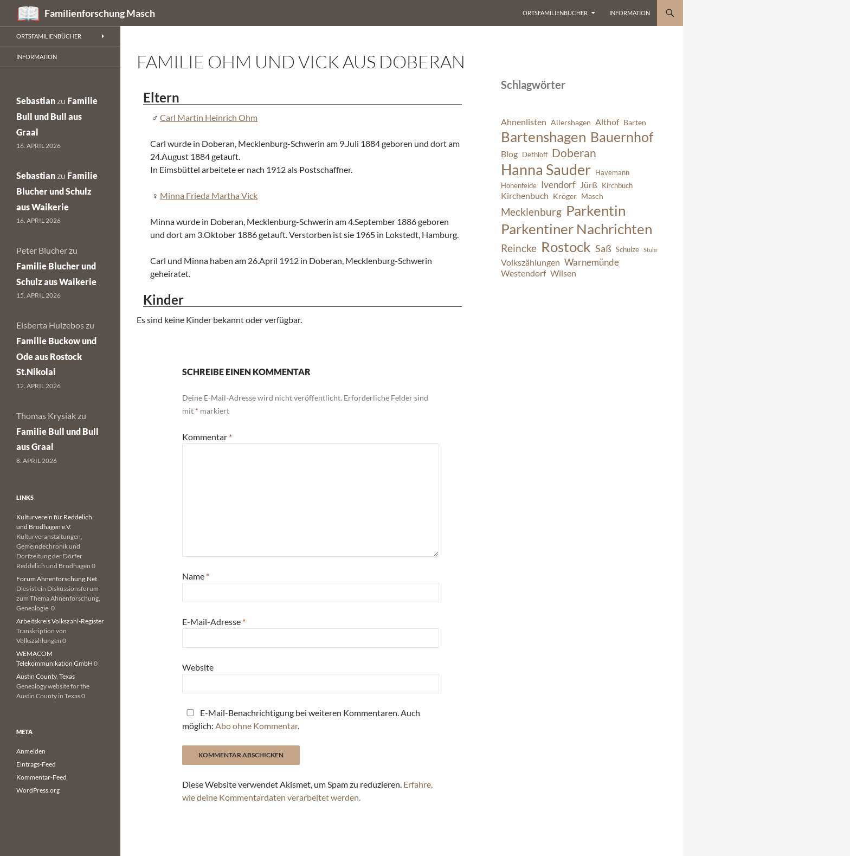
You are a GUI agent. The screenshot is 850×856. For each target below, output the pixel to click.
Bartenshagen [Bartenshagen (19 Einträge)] (543, 136)
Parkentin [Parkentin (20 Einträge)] (596, 210)
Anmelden (31, 751)
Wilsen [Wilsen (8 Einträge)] (563, 273)
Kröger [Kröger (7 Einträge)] (565, 196)
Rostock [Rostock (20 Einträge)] (566, 246)
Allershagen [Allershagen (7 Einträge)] (571, 122)
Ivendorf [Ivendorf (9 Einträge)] (558, 184)
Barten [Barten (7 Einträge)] (634, 122)
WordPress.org (38, 790)
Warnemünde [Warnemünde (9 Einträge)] (591, 262)
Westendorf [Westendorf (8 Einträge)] (523, 273)
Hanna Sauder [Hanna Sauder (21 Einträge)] (546, 169)
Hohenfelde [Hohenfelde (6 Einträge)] (519, 186)
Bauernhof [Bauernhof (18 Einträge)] (621, 136)
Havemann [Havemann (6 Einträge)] (612, 173)
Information (629, 12)
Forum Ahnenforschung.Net (56, 579)
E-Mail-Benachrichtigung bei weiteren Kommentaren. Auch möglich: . (301, 719)
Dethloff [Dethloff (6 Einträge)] (535, 155)
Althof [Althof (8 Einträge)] (607, 122)
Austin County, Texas (45, 676)
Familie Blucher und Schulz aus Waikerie (57, 191)
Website (198, 667)
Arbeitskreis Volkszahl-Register (60, 621)
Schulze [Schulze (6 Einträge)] (627, 250)
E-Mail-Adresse (214, 621)
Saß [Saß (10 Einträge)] (603, 248)
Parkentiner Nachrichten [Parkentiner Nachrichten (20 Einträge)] (576, 228)
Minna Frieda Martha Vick (208, 195)
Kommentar (207, 437)
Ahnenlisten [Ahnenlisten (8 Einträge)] (523, 122)
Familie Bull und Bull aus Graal (57, 116)
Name (195, 576)
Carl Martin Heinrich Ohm (208, 117)
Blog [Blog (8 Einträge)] (509, 154)
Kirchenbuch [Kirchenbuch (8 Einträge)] (525, 196)
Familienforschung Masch (99, 13)
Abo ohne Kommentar (256, 725)
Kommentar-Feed (41, 777)
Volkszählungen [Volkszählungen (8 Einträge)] (530, 262)
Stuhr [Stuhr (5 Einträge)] (650, 249)
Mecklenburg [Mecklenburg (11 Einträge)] (531, 211)
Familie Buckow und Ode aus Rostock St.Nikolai (56, 356)
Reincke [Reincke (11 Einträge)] (519, 248)
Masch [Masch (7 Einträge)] (592, 196)
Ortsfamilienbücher (555, 12)
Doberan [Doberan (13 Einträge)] (574, 153)
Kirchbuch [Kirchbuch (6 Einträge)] (617, 186)
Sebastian (35, 100)
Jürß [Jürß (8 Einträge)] (588, 185)
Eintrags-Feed (36, 764)
